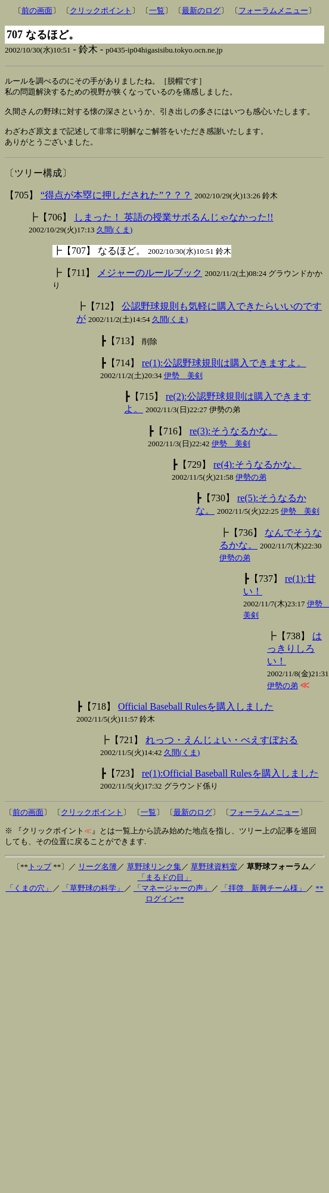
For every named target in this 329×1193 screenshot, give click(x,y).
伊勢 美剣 (183, 382)
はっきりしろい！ (294, 655)
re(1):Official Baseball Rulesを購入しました (230, 780)
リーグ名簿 (97, 873)
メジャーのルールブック (149, 279)
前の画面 (36, 10)
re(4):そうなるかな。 (257, 471)
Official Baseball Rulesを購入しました (196, 713)
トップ (39, 873)
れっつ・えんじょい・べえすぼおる (221, 746)
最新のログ (201, 10)
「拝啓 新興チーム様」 (263, 894)
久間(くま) (115, 236)
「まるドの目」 (165, 883)
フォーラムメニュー (273, 10)
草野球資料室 (214, 873)
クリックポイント (101, 10)
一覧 (156, 10)
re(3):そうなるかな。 (234, 438)
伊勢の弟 (250, 483)
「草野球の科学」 (93, 894)
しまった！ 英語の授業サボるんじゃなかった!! (174, 224)
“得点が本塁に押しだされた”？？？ (116, 202)
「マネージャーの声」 (172, 894)
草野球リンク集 (154, 873)
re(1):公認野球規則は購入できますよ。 (224, 369)
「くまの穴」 (29, 894)
